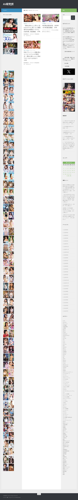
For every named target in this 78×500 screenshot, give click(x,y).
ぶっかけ (64, 413)
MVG (64, 355)
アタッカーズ (65, 376)
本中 (64, 448)
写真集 (64, 427)
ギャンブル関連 (66, 394)
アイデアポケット (66, 373)
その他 (64, 402)
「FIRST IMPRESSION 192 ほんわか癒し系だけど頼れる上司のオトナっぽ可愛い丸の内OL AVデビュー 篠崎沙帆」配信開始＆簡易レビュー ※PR (69, 197)
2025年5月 (66, 266)
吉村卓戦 (64, 429)
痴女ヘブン (65, 458)
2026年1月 (66, 243)
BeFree (64, 329)
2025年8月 (66, 257)
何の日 (64, 421)
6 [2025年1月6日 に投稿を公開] (63, 168)
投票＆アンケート (66, 440)
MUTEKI (64, 354)
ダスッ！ (64, 405)
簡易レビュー (65, 464)
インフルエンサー (66, 385)
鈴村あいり (65, 470)
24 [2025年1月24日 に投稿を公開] (70, 172)
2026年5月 (66, 232)
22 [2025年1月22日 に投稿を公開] (67, 172)
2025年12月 (66, 246)
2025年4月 (66, 269)
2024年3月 (66, 305)
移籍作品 (64, 462)
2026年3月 (66, 238)
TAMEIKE (64, 367)
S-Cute (64, 363)
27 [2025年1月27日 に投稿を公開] (63, 174)
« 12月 (67, 175)
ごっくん (64, 399)
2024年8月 (66, 291)
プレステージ (65, 414)
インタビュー (65, 383)
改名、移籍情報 (66, 442)
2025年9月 (66, 255)
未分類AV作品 (65, 446)
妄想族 (64, 433)
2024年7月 (66, 294)
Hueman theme (17, 497)
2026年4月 (66, 235)
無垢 (64, 455)
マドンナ (64, 418)
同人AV (64, 430)
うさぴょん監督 (66, 386)
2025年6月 (66, 263)
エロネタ (64, 389)
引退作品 (64, 437)
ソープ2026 (65, 401)
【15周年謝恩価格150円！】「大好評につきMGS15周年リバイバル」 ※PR (69, 138)
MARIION (64, 347)
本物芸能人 (65, 449)
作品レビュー (65, 423)
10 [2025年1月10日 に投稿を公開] (70, 168)
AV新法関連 (65, 326)
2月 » (70, 175)
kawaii (64, 342)
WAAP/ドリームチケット (68, 372)
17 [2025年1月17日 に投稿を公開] (70, 170)
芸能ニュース (65, 468)
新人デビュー (65, 443)
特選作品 (64, 456)
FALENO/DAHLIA (66, 335)
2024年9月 (66, 288)
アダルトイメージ (66, 377)
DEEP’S (64, 331)
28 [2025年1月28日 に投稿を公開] (65, 174)
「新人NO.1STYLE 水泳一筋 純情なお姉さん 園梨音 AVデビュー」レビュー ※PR (69, 122)
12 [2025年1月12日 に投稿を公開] (74, 168)
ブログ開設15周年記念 (67, 417)
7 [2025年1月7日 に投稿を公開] (65, 168)
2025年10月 (66, 252)
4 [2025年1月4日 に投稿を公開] (72, 166)
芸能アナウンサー (66, 467)
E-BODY (64, 332)
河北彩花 (64, 452)
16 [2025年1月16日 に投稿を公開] (68, 170)
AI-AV (64, 320)
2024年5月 (66, 299)
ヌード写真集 (65, 408)
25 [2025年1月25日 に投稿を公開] (72, 172)
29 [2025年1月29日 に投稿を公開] (67, 174)
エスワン (64, 388)
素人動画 (64, 465)
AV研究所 (8, 4)
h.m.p (64, 341)
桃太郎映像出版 (66, 451)
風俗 (64, 472)
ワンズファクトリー (67, 420)
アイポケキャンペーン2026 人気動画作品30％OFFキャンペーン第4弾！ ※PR (69, 132)
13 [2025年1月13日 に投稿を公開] (63, 170)
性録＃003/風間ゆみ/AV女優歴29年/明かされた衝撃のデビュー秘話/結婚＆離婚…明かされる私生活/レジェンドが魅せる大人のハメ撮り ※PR (69, 187)
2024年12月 (66, 280)
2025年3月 (66, 271)
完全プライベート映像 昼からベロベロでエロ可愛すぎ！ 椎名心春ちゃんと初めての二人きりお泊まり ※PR (32, 56)
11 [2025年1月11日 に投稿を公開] (72, 168)
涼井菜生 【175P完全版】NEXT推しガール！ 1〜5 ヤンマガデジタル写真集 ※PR (68, 210)
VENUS (64, 369)
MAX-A (64, 348)
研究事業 (64, 461)
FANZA (64, 336)
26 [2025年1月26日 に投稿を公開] (74, 172)
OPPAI (64, 358)
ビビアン (64, 411)
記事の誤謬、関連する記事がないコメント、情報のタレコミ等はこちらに (69, 59)
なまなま (64, 407)
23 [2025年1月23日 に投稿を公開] (68, 172)
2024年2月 (66, 308)
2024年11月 (66, 283)
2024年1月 (66, 311)
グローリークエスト (67, 398)
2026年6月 (66, 229)
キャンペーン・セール (67, 395)
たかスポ (64, 404)
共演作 (64, 426)
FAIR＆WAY (65, 334)
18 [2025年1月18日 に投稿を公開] (72, 170)
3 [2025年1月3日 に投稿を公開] (70, 166)
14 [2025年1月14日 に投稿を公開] (65, 170)
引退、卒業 (65, 436)
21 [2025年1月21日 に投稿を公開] (65, 172)
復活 (64, 439)
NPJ (63, 357)
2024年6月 (66, 297)
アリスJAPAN (65, 379)
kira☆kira (64, 344)
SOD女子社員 (65, 366)
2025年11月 (66, 249)
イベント (64, 380)
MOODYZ (25, 23)
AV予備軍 (65, 325)
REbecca (64, 360)
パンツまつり (65, 410)
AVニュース (65, 323)
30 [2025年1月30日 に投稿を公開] (68, 174)
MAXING (64, 350)
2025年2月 (66, 274)
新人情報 (66, 63)
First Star (64, 338)
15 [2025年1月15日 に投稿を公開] (67, 170)
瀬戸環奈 (64, 453)
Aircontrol (64, 322)
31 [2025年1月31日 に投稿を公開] (70, 174)
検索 (64, 14)
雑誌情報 (64, 471)
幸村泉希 (64, 434)
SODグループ (65, 364)
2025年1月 (66, 277)
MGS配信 (44, 23)
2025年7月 (66, 260)
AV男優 (64, 328)
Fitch (64, 339)
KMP (24, 50)
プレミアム (65, 415)
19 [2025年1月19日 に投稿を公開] (74, 170)
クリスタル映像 (66, 396)
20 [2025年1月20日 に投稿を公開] (63, 172)
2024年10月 (66, 285)
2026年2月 (66, 241)
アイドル (64, 375)
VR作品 (27, 50)
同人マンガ (65, 432)
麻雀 (64, 474)
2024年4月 (66, 302)
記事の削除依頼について (70, 51)
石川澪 (64, 459)
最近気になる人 (66, 445)
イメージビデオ (66, 382)
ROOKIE (64, 361)
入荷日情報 (67, 66)
